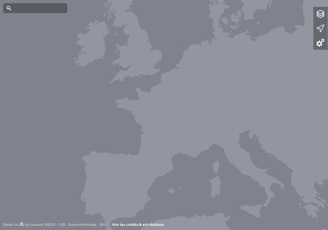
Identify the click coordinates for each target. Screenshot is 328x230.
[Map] (164, 115)
